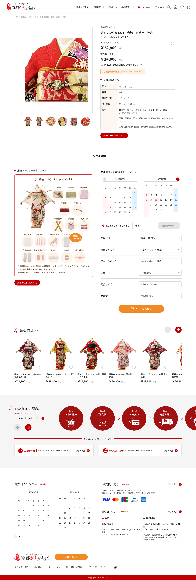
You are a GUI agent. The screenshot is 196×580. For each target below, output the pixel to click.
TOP (16, 17)
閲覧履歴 (159, 7)
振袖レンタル (26, 17)
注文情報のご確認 (74, 567)
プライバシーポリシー (98, 567)
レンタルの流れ (145, 7)
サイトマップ (54, 567)
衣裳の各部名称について (114, 135)
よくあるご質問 (21, 567)
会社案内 (38, 567)
